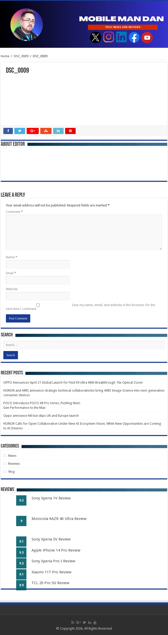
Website (12, 289)
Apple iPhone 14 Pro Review (56, 550)
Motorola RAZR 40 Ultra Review (59, 518)
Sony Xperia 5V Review (51, 539)
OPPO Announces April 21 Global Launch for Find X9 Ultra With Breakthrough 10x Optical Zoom (73, 382)
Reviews (14, 464)
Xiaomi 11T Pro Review (51, 572)
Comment (14, 212)
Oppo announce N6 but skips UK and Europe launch (41, 416)
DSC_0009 (21, 56)
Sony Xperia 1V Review (51, 498)
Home (5, 56)
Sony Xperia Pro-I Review (53, 561)
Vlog (11, 471)
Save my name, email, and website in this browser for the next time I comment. (80, 307)
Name (11, 257)
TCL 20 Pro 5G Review (50, 583)
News (12, 456)
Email (11, 273)
